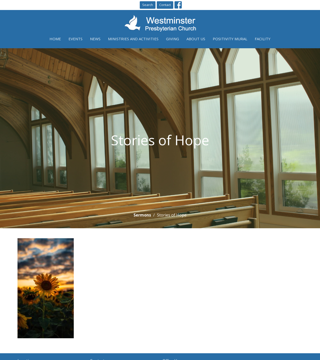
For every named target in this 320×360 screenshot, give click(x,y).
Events (75, 38)
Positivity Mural (230, 38)
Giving (172, 38)
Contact (165, 4)
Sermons (142, 215)
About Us (195, 38)
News (95, 38)
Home (55, 38)
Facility (262, 38)
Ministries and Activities (133, 38)
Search (147, 4)
